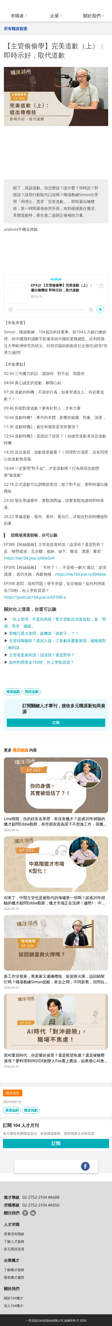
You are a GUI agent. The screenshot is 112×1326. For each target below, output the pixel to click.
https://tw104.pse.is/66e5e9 (29, 558)
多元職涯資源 (14, 1249)
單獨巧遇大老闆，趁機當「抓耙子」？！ (44, 633)
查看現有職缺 (14, 1233)
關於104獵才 (13, 1298)
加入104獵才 (13, 1305)
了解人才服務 (14, 1241)
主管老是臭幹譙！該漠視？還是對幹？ (42, 655)
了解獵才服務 (14, 1269)
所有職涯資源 (15, 28)
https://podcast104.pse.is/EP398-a (35, 597)
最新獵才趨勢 (14, 1277)
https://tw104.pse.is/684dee (80, 574)
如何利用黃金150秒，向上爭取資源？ (41, 662)
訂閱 (56, 1143)
